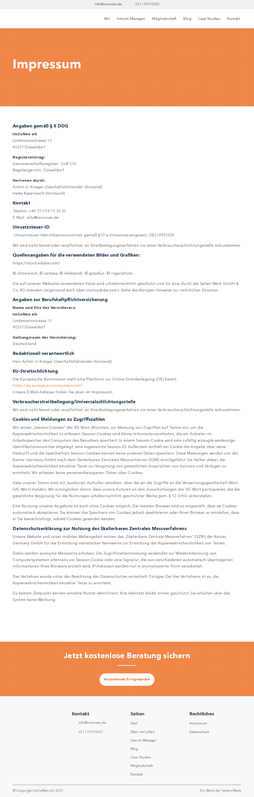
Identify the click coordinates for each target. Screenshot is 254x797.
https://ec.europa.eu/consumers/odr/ (47, 386)
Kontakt (233, 19)
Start (134, 723)
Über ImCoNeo (142, 732)
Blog (187, 19)
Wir (107, 19)
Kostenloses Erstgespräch (127, 679)
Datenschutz (199, 732)
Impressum (198, 723)
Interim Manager (131, 19)
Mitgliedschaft (164, 19)
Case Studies (209, 19)
